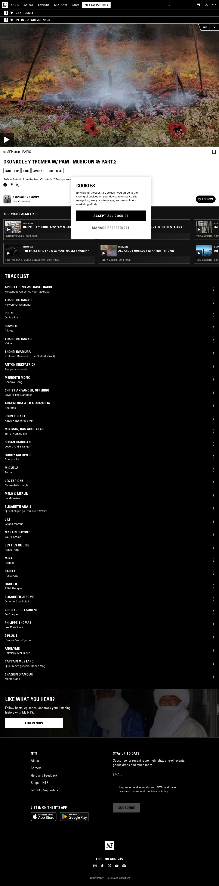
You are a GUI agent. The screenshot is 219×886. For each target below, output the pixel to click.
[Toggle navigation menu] (213, 5)
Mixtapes (61, 5)
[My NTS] (206, 5)
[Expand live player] (214, 27)
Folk (26, 170)
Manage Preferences (111, 227)
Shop (76, 5)
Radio (15, 5)
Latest (28, 5)
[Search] (169, 4)
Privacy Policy (159, 791)
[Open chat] (198, 4)
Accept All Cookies (111, 215)
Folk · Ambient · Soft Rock (115, 259)
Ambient (38, 170)
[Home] (5, 5)
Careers (36, 768)
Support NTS (39, 782)
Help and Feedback (44, 775)
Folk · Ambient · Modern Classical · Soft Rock (32, 259)
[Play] (109, 85)
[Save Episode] (214, 152)
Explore (43, 5)
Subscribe (126, 807)
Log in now (34, 723)
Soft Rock (55, 170)
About (35, 760)
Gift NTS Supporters (44, 790)
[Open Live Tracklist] (204, 27)
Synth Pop (12, 170)
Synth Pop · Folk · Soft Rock (21, 236)
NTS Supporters (96, 5)
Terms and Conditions (118, 878)
